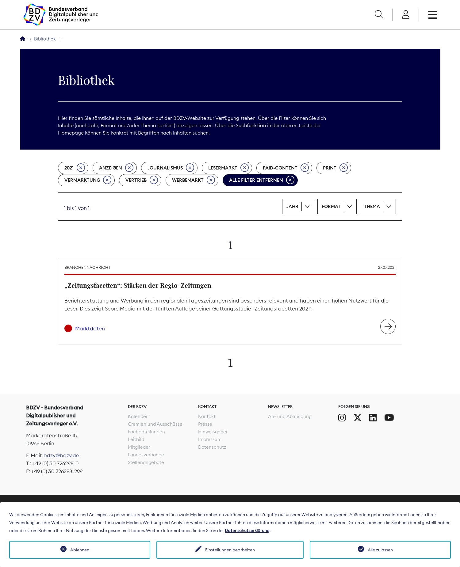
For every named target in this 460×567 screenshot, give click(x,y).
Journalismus (171, 168)
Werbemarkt (193, 180)
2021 (74, 168)
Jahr (292, 206)
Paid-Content (286, 168)
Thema (372, 206)
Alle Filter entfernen (261, 180)
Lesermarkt (228, 168)
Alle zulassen (380, 550)
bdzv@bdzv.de (61, 455)
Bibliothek (45, 39)
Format (331, 206)
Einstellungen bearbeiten (230, 550)
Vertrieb (141, 180)
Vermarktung (87, 180)
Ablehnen (79, 550)
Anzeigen (116, 168)
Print (335, 168)
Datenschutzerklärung (247, 530)
